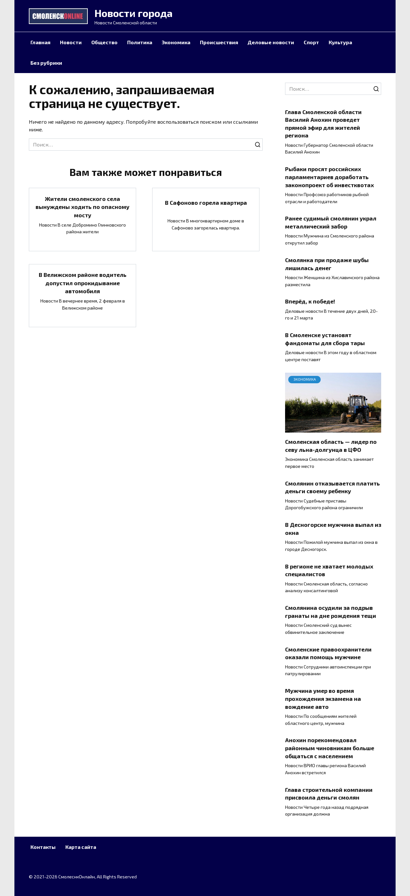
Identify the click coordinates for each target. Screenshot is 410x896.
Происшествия (219, 42)
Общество (104, 42)
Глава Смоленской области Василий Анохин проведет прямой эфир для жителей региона (323, 123)
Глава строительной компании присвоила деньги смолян (329, 793)
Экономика (176, 42)
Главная (40, 42)
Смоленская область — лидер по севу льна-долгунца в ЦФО (331, 445)
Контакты (43, 847)
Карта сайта (80, 847)
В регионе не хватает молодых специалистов (329, 570)
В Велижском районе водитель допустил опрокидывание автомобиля (83, 281)
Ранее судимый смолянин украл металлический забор (330, 222)
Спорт (311, 42)
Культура (340, 42)
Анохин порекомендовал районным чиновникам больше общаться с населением (329, 747)
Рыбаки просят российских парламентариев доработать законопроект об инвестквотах (329, 176)
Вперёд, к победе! (310, 301)
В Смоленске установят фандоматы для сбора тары (325, 338)
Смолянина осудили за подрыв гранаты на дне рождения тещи (330, 611)
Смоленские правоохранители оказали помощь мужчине (328, 653)
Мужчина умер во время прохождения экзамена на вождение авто (323, 698)
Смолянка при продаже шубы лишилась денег (327, 263)
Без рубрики (46, 63)
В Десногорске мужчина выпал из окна (333, 528)
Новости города (133, 13)
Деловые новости (271, 42)
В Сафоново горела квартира (206, 202)
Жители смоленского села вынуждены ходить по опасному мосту (82, 206)
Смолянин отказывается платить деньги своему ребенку (332, 487)
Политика (139, 42)
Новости (71, 42)
